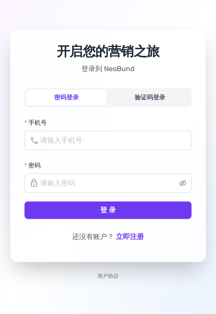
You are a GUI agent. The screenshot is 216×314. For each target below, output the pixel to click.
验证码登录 (150, 97)
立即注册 (130, 236)
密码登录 (66, 97)
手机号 (37, 122)
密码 (34, 165)
